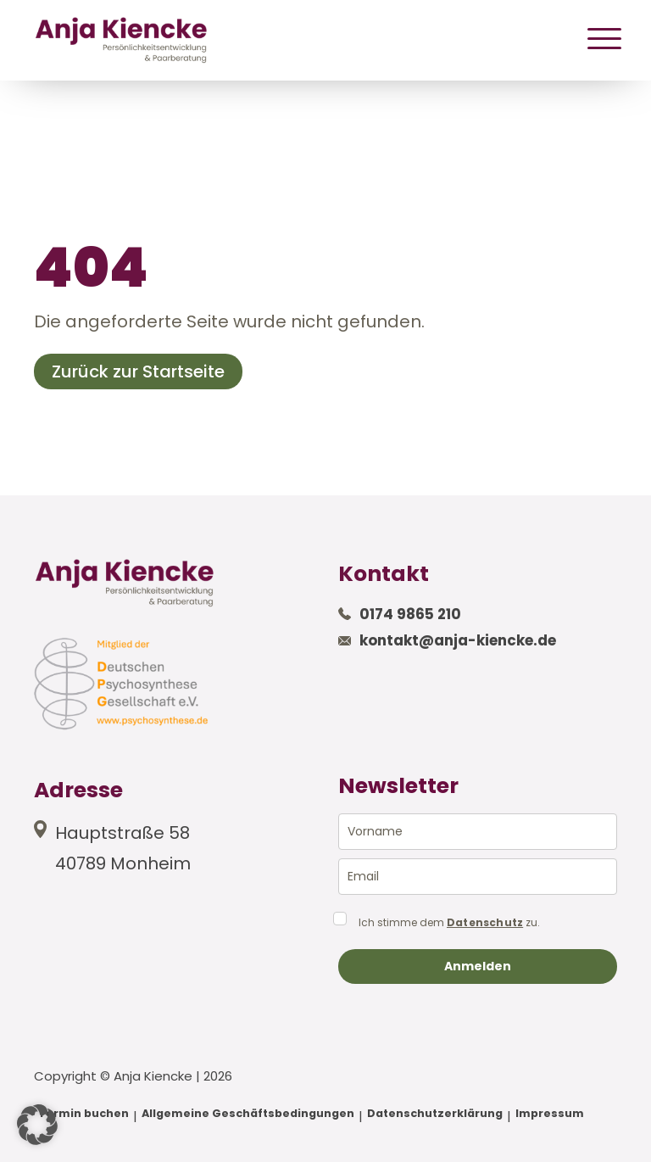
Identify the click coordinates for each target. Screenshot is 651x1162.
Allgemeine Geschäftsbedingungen (248, 1113)
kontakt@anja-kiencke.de (457, 640)
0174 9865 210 (410, 614)
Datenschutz (485, 923)
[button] (37, 1124)
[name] (477, 831)
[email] (477, 876)
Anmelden (477, 966)
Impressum (549, 1113)
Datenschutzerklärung (435, 1113)
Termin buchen (83, 1113)
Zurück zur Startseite (138, 371)
